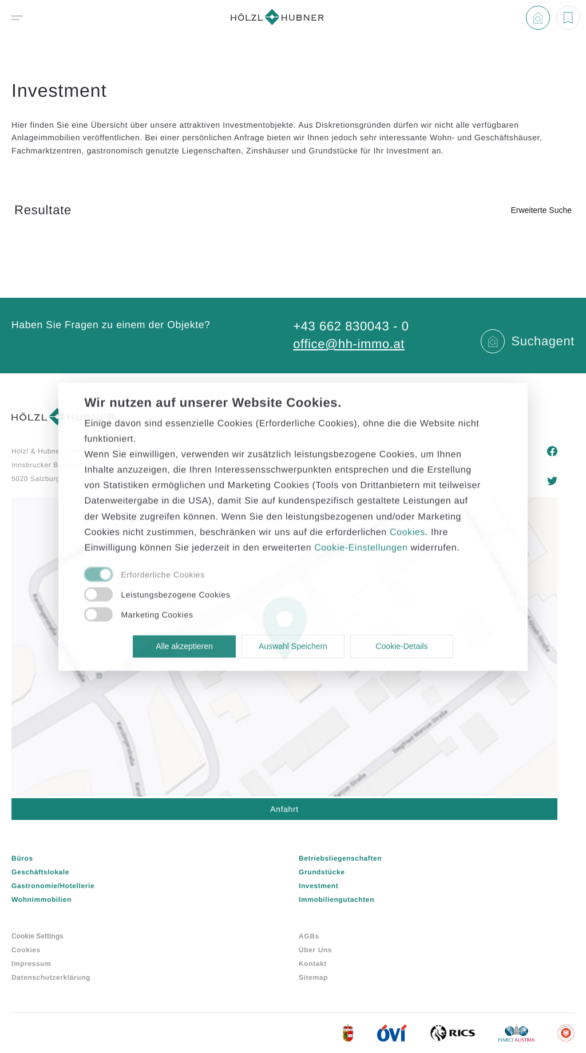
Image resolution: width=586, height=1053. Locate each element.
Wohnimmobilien (41, 900)
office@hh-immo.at (349, 344)
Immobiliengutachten (336, 900)
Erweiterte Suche (541, 210)
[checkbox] (280, 575)
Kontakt (313, 964)
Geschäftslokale (40, 872)
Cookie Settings (37, 936)
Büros (22, 858)
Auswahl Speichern (293, 646)
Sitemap (313, 977)
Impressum (31, 964)
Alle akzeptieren (184, 646)
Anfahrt (284, 809)
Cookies (26, 950)
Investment (318, 886)
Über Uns (315, 950)
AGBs (309, 936)
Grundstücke (322, 872)
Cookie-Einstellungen (360, 548)
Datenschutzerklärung (50, 977)
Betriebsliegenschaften (340, 858)
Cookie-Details (401, 646)
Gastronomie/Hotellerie (52, 886)
